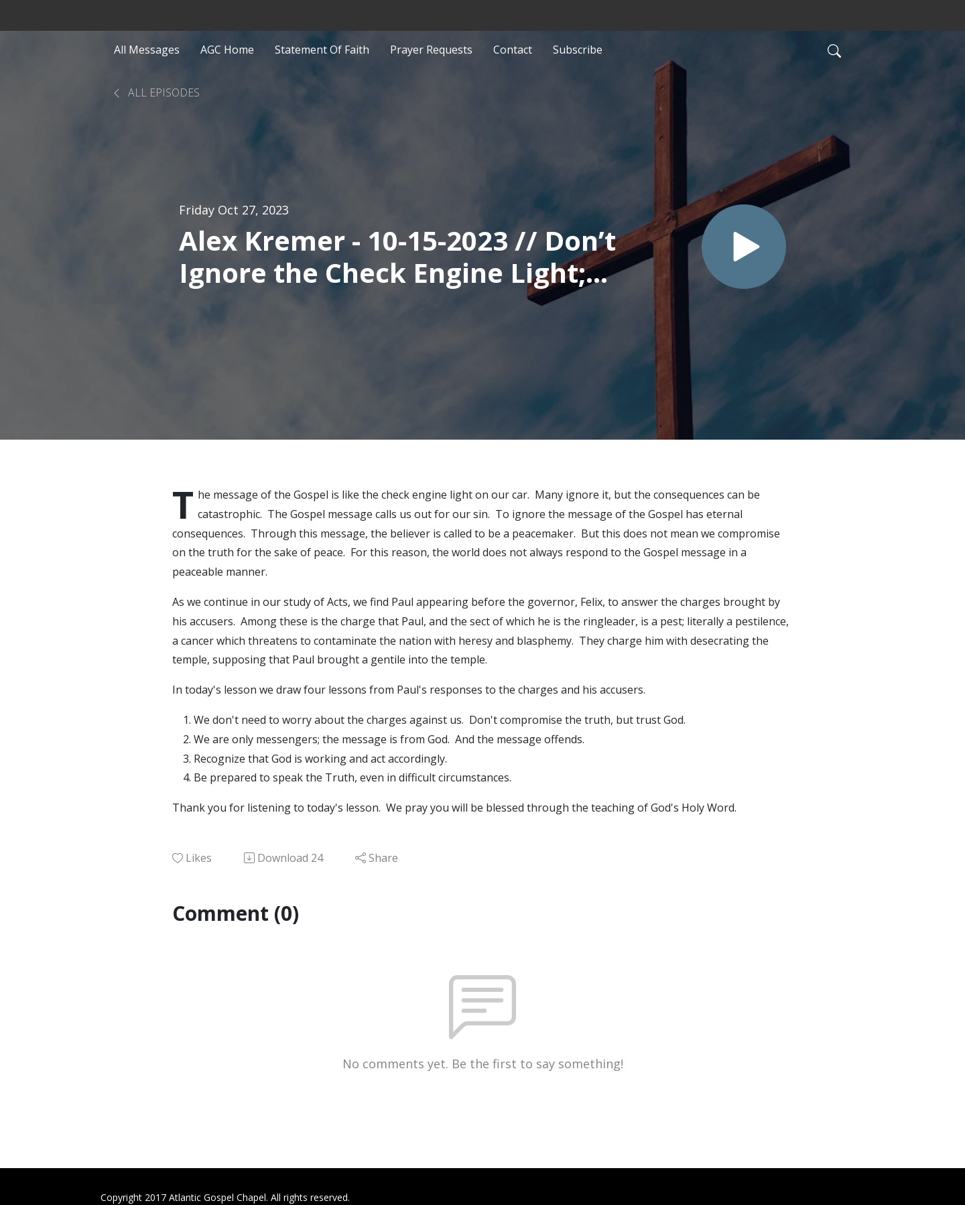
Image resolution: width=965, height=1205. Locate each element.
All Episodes (155, 92)
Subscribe (577, 49)
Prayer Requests (431, 49)
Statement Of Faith (322, 49)
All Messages (147, 49)
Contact (512, 49)
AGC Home (227, 49)
